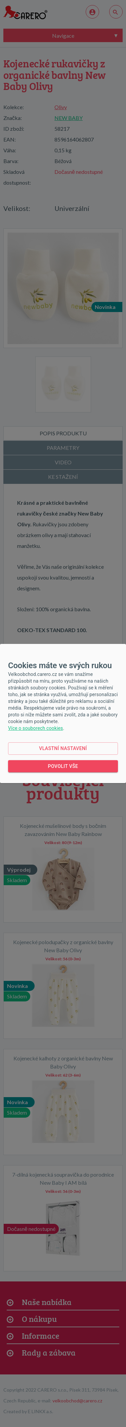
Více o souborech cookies (35, 728)
